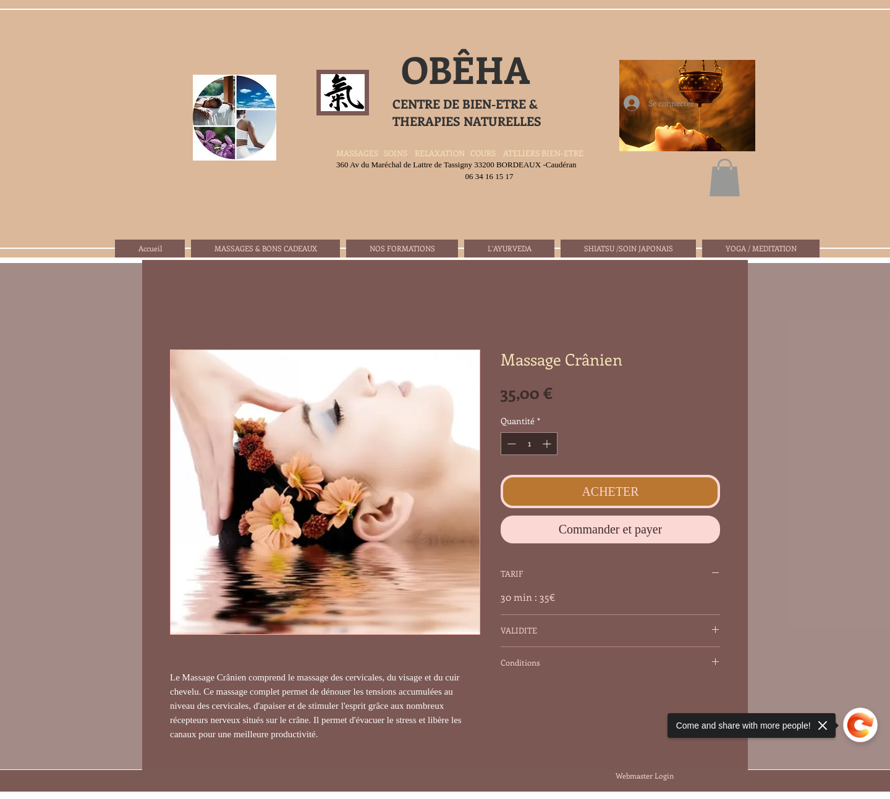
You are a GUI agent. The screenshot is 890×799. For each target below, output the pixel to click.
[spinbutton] (529, 443)
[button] (724, 177)
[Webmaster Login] (644, 776)
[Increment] (548, 443)
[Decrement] (510, 443)
